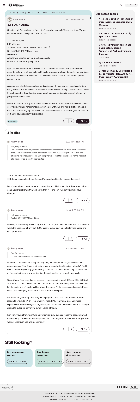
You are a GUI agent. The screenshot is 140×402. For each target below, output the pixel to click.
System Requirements (110, 62)
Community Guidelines (84, 397)
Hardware (12, 121)
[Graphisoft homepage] (127, 387)
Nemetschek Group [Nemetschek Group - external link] (83, 400)
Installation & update (107, 28)
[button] (66, 121)
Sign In (131, 5)
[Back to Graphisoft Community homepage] (16, 5)
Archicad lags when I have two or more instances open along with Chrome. (116, 22)
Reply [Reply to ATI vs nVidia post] (84, 121)
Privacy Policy (50, 397)
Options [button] (88, 12)
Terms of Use (65, 397)
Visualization (104, 57)
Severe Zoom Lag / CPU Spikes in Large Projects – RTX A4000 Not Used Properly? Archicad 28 (115, 74)
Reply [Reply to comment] (84, 200)
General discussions (107, 66)
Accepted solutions (50, 361)
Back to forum (17, 361)
